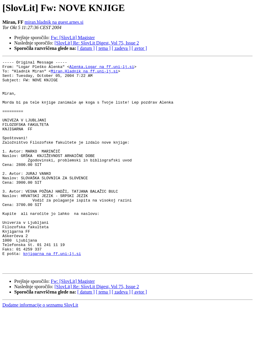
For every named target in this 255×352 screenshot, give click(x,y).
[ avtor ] (139, 48)
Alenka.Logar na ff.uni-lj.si (101, 68)
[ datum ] (86, 48)
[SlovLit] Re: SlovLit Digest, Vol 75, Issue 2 (96, 42)
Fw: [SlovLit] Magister (73, 37)
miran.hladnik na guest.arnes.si (54, 22)
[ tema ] (103, 48)
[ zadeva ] (121, 48)
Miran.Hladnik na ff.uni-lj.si (84, 73)
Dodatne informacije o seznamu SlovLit (40, 346)
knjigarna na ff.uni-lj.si (52, 292)
